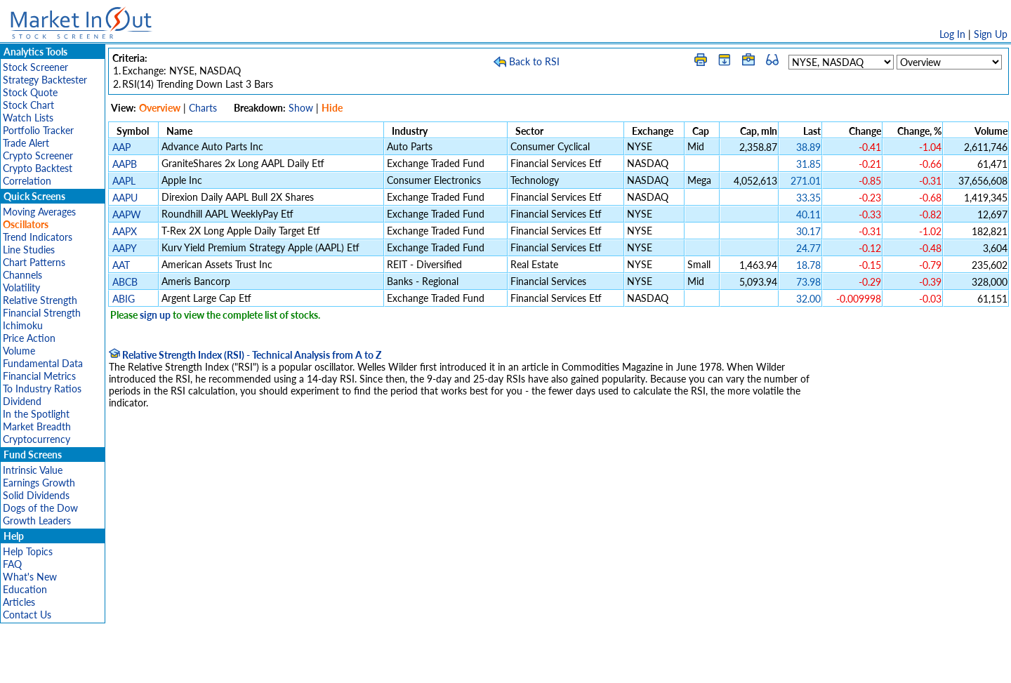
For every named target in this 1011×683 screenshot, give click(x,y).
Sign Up (990, 34)
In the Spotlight (36, 414)
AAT (121, 265)
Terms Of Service (480, 665)
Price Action (29, 338)
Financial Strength (42, 313)
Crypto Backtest (37, 168)
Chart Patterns (34, 262)
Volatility (21, 287)
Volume (19, 351)
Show (301, 108)
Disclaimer (344, 665)
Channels (22, 275)
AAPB (124, 164)
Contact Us (27, 615)
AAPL (124, 181)
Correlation (27, 181)
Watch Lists (28, 118)
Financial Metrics (39, 376)
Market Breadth (37, 426)
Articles (19, 602)
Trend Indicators (37, 237)
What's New (30, 577)
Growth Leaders (37, 520)
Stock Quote (30, 92)
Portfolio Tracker (38, 130)
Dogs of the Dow (40, 508)
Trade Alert (26, 143)
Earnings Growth (39, 483)
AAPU (125, 198)
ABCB (125, 282)
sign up (155, 315)
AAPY (124, 248)
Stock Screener (35, 67)
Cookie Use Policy (565, 665)
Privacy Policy (405, 665)
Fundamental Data (43, 363)
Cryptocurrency (36, 439)
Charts (203, 108)
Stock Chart (28, 105)
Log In (952, 34)
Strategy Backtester (45, 80)
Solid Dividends (36, 495)
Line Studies (29, 250)
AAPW (126, 214)
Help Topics (28, 551)
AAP (121, 147)
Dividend (22, 401)
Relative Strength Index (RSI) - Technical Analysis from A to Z (245, 355)
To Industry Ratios (42, 388)
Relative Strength (40, 300)
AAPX (124, 231)
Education (25, 589)
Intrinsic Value (32, 470)
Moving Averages (39, 212)
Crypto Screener (38, 155)
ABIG (123, 299)
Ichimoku (23, 325)
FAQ (12, 564)
